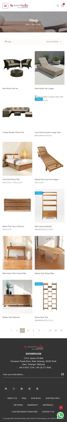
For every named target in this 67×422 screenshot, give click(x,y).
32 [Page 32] (56, 330)
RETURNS (18, 405)
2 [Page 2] (16, 330)
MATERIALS (48, 405)
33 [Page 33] (61, 330)
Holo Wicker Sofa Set (10, 88)
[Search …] (58, 5)
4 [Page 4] (27, 330)
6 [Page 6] (39, 330)
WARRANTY (32, 405)
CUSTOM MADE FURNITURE (24, 412)
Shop (33, 24)
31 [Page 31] (50, 330)
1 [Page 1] (11, 330)
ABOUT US (12, 398)
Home (27, 24)
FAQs (24, 398)
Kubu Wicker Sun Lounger (44, 88)
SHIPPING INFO (53, 398)
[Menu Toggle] (5, 6)
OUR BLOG (36, 398)
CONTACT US (48, 412)
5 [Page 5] (33, 330)
